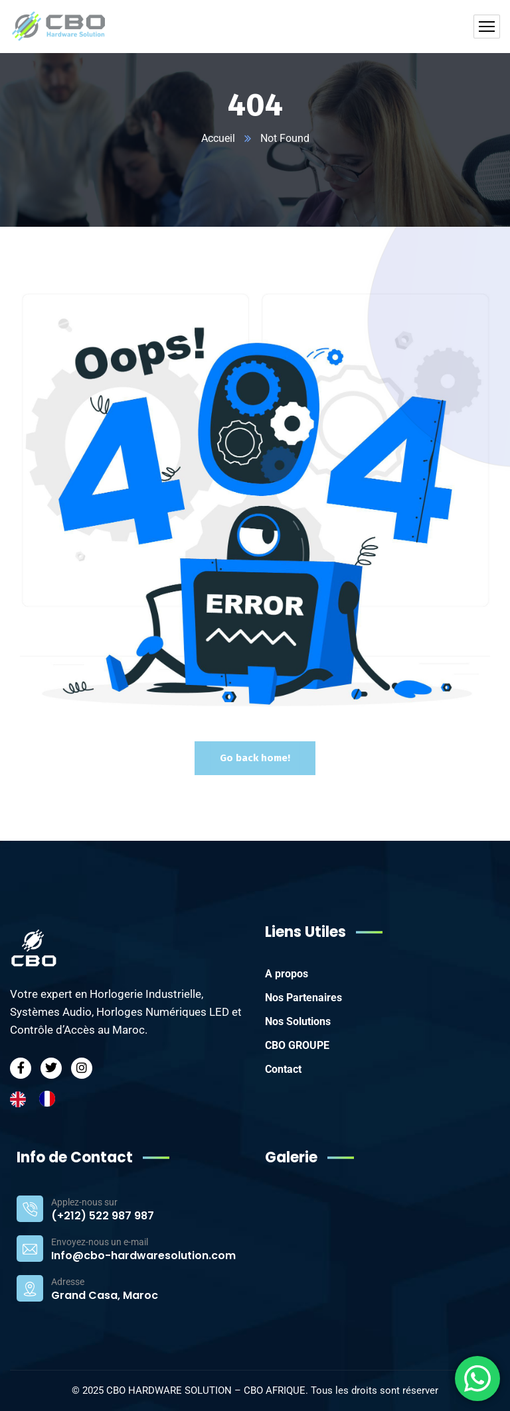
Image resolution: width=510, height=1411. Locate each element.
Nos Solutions (298, 1021)
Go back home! (255, 758)
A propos (286, 973)
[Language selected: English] (39, 1098)
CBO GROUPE (297, 1045)
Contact (283, 1069)
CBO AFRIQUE (274, 1390)
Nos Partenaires (303, 997)
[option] (50, 1099)
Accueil (218, 138)
